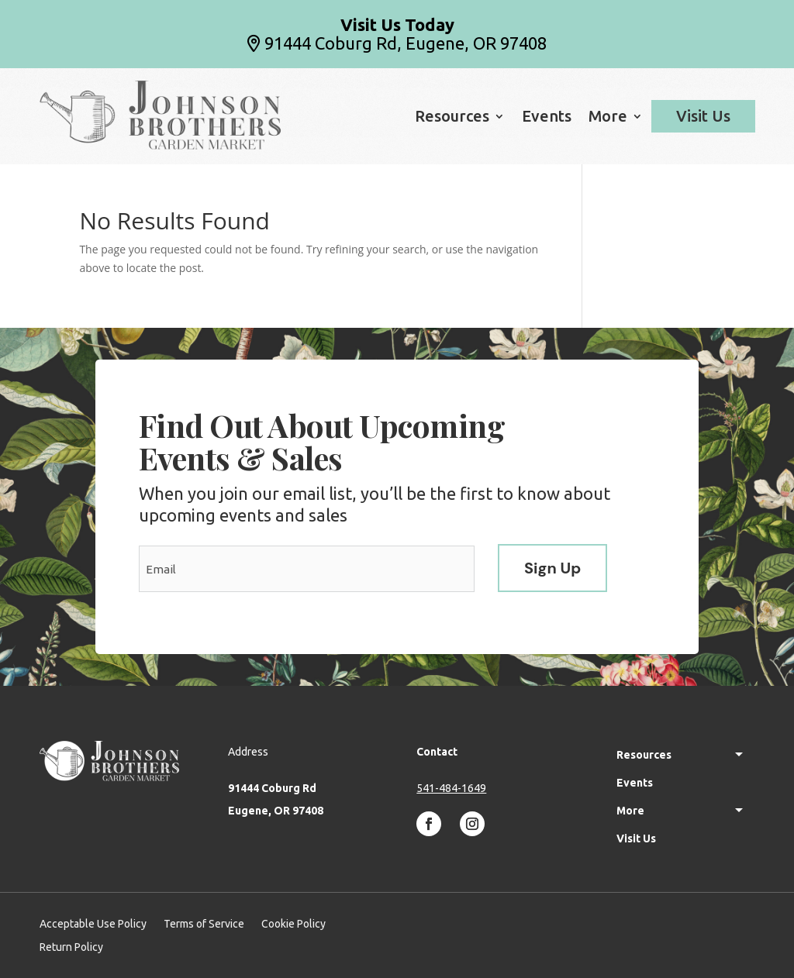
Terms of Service (204, 924)
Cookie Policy (293, 924)
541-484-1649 (451, 788)
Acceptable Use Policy (93, 924)
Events (546, 118)
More (608, 118)
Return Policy (71, 947)
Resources (452, 118)
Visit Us (703, 116)
